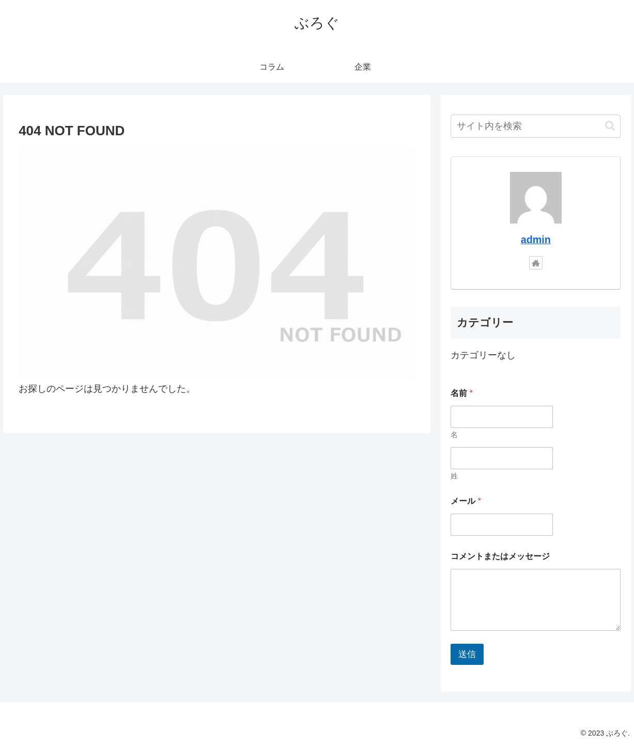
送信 (467, 654)
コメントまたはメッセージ (500, 556)
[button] (610, 126)
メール (466, 501)
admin (536, 239)
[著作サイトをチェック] (536, 262)
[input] (536, 126)
